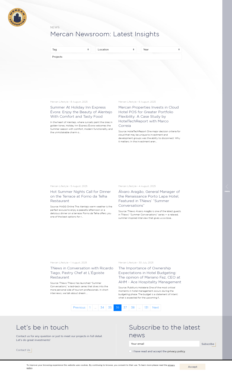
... (95, 307)
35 (110, 307)
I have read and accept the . (159, 352)
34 (102, 307)
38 (133, 307)
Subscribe (208, 345)
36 (117, 307)
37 (125, 307)
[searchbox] (116, 57)
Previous (79, 307)
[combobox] (116, 57)
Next (155, 307)
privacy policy (176, 352)
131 (146, 307)
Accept (192, 366)
